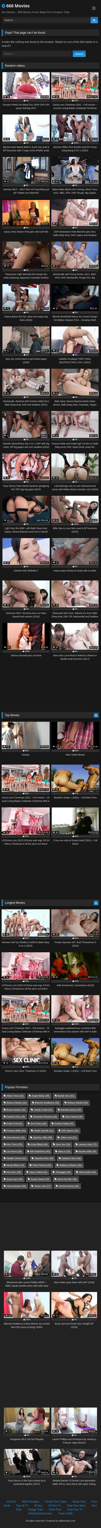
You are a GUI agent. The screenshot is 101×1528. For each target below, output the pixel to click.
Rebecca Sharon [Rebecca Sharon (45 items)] (70, 1165)
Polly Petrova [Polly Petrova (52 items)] (42, 1165)
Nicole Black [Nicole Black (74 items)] (15, 1165)
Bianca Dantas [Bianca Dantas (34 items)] (17, 1102)
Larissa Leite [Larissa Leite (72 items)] (88, 1144)
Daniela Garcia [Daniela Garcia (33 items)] (71, 1109)
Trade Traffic (65, 1513)
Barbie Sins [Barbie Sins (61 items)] (66, 1095)
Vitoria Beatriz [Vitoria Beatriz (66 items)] (16, 1186)
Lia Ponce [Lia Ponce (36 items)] (14, 1151)
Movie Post (79, 1501)
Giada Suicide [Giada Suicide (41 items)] (43, 1130)
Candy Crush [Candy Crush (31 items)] (43, 1109)
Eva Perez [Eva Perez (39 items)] (38, 1123)
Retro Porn (55, 1509)
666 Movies (16, 6)
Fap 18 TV (22, 1505)
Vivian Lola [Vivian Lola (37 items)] (42, 1186)
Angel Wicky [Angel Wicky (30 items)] (41, 1095)
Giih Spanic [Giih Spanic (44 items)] (70, 1130)
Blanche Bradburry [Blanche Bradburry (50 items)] (47, 1102)
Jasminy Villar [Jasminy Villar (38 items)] (42, 1137)
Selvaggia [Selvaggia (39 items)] (63, 1172)
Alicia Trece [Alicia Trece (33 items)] (15, 1095)
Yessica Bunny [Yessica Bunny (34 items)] (69, 1186)
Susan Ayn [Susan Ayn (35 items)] (14, 1179)
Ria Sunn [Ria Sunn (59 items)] (14, 1172)
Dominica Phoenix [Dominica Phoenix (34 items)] (45, 1116)
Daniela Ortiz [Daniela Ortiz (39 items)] (16, 1116)
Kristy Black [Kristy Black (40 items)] (39, 1144)
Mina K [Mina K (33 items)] (64, 1151)
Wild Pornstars (30, 1501)
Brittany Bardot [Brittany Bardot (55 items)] (77, 1102)
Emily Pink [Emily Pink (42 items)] (14, 1123)
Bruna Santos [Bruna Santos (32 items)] (16, 1109)
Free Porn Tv (75, 1509)
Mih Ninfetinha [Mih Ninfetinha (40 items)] (40, 1151)
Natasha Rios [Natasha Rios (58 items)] (44, 1158)
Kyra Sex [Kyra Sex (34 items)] (63, 1144)
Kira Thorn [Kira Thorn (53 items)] (14, 1144)
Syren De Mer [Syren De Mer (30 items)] (67, 1179)
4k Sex (38, 1505)
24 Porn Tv (54, 1505)
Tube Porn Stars (76, 1505)
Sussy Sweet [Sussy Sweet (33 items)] (40, 1179)
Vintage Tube (35, 1509)
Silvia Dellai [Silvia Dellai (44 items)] (87, 1172)
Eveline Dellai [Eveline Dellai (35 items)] (64, 1123)
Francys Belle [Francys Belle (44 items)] (16, 1130)
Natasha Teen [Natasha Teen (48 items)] (71, 1158)
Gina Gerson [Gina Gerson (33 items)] (16, 1137)
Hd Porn (11, 1501)
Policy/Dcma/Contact (40, 1513)
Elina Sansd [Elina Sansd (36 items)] (73, 1116)
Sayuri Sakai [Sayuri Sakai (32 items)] (38, 1172)
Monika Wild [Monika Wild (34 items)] (87, 1151)
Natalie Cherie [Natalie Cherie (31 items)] (16, 1158)
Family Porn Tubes (56, 1501)
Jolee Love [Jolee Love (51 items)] (68, 1137)
